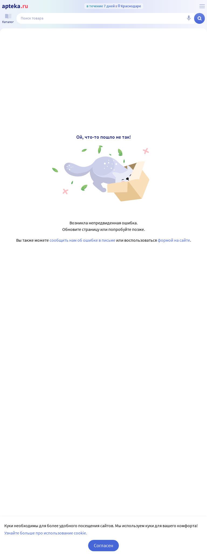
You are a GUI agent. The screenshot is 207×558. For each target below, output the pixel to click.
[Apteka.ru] (15, 6)
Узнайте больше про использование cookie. (45, 533)
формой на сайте (174, 240)
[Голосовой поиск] (188, 18)
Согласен (103, 545)
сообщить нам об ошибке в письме (82, 240)
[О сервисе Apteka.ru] (202, 6)
